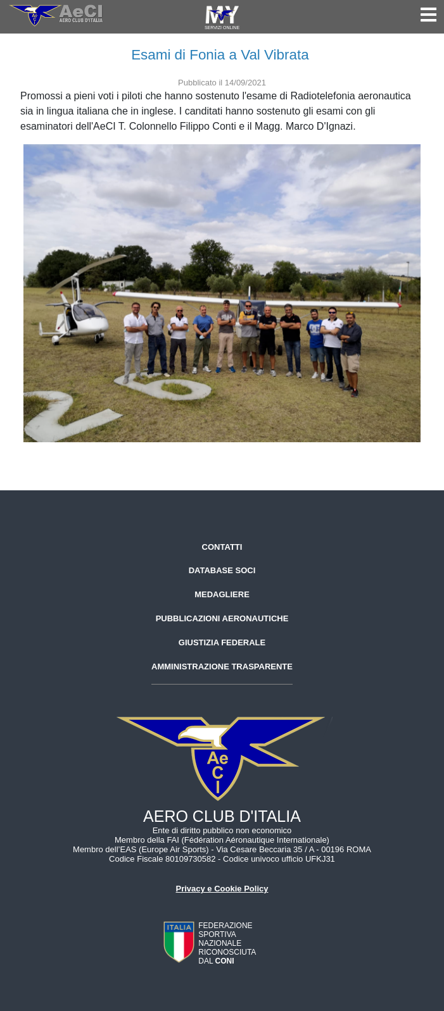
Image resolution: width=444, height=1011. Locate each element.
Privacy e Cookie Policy (222, 888)
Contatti (222, 547)
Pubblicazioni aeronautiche (222, 618)
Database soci (222, 570)
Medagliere (222, 594)
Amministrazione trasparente (222, 666)
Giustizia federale (222, 642)
